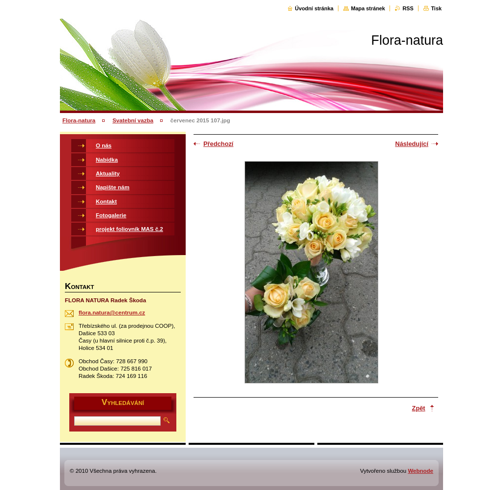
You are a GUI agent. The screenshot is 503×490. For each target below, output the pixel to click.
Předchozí (218, 143)
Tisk (436, 8)
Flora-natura (78, 120)
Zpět (418, 408)
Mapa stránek (368, 8)
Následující (411, 143)
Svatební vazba (132, 120)
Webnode (420, 471)
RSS (407, 8)
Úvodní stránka (314, 8)
